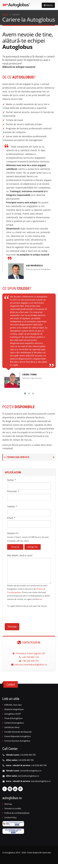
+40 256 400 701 (29, 660)
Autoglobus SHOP (12, 714)
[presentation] (30, 614)
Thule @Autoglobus (13, 718)
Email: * (11, 517)
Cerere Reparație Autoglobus (17, 736)
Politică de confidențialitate (16, 813)
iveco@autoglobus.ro (41, 781)
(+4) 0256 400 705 (28, 754)
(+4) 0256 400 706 (39, 765)
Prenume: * (13, 491)
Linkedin (20, 789)
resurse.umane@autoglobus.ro (29, 664)
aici (40, 599)
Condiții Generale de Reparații (18, 732)
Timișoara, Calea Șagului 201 (29, 653)
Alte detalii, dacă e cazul (19, 555)
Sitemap (8, 804)
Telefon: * (12, 506)
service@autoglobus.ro (28, 776)
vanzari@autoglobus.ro (30, 770)
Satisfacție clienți (11, 727)
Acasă (5, 14)
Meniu (48, 5)
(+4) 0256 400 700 (26, 760)
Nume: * (11, 479)
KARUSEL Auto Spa (12, 705)
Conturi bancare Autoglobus (17, 741)
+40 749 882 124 (29, 657)
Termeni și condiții (12, 808)
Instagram (10, 789)
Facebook (4, 789)
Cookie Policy (10, 817)
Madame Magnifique (14, 709)
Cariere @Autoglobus (14, 723)
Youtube (15, 789)
